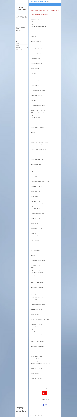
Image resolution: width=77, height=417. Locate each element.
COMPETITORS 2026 (19, 25)
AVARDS (17, 45)
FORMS (17, 32)
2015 (38, 1)
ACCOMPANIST (18, 47)
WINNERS (17, 43)
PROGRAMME (18, 30)
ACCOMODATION (19, 49)
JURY (17, 39)
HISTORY (17, 51)
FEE (16, 41)
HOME (32, 1)
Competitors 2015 (43, 1)
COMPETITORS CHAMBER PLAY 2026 (20, 28)
